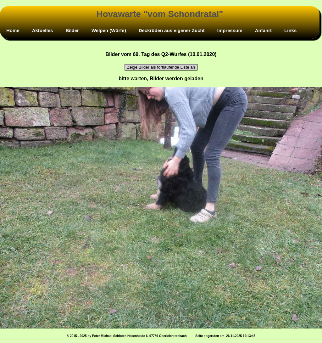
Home (12, 30)
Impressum (229, 30)
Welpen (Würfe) (109, 30)
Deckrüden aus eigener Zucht (172, 30)
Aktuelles (42, 30)
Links (290, 30)
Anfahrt (263, 30)
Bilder (72, 30)
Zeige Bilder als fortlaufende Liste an (161, 67)
